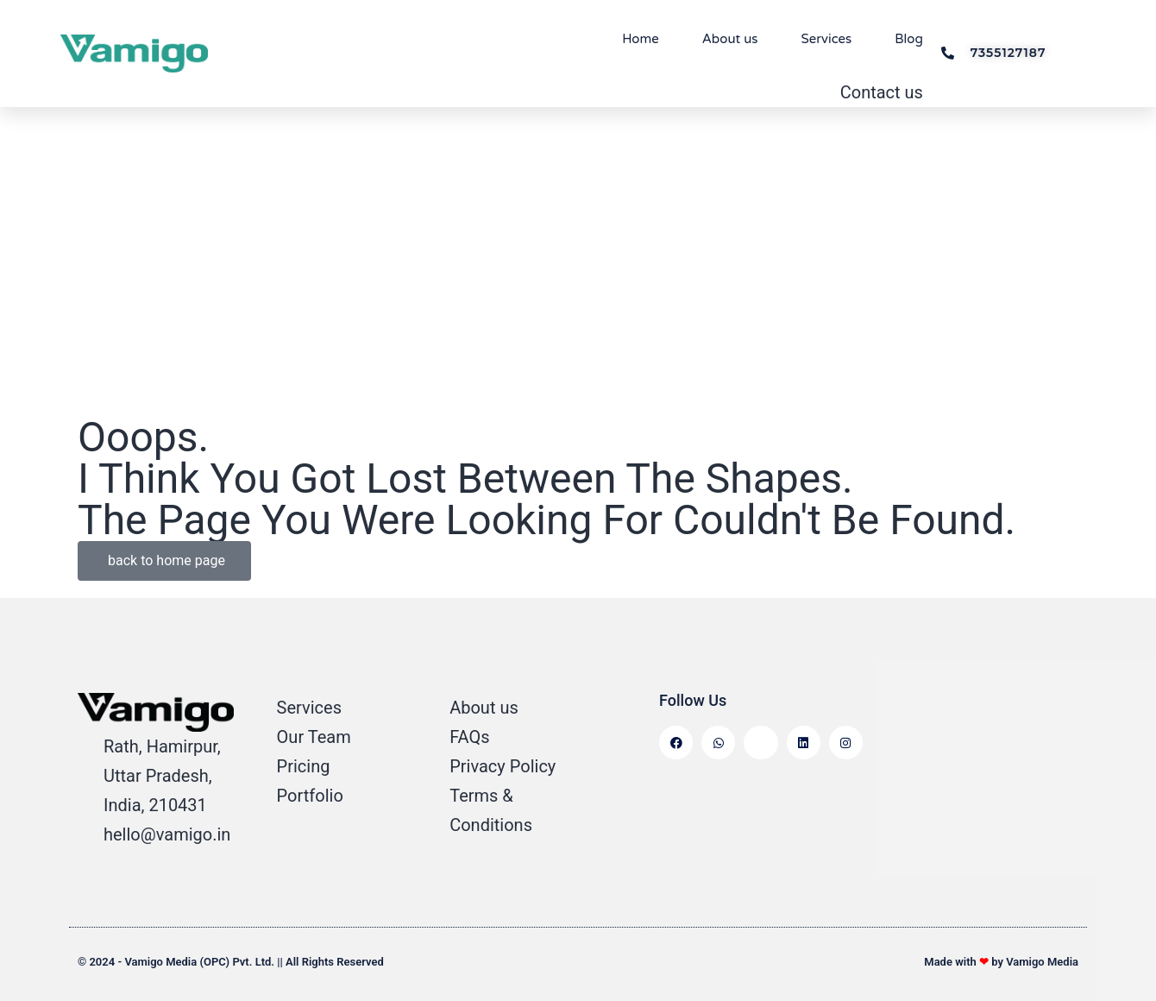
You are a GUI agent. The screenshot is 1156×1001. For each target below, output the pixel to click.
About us (730, 39)
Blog (909, 39)
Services (826, 39)
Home (640, 39)
